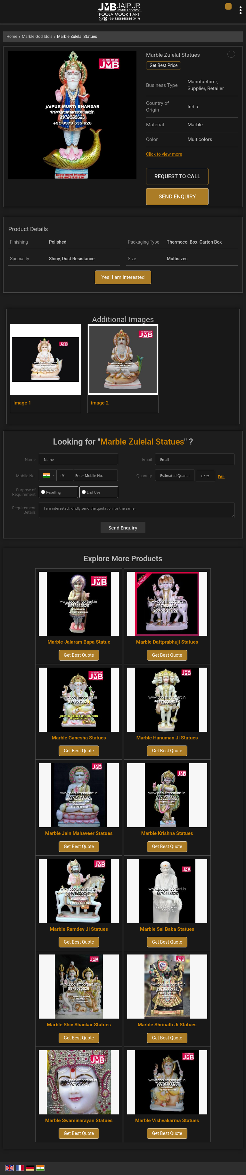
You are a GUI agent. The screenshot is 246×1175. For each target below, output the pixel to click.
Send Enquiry (177, 196)
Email (147, 459)
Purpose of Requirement (24, 492)
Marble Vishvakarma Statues (167, 1120)
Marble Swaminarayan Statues (78, 1120)
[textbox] (205, 475)
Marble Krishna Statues (167, 833)
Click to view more (164, 154)
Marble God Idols (37, 36)
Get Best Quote (79, 655)
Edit (221, 476)
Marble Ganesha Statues (79, 738)
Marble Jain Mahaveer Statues (79, 833)
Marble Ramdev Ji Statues (79, 929)
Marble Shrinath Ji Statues (167, 1025)
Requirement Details (24, 510)
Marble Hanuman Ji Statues (167, 738)
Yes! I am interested (123, 277)
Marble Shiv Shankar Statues (79, 1025)
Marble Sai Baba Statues (167, 929)
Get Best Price (163, 65)
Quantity (144, 476)
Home (11, 36)
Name (30, 459)
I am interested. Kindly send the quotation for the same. (136, 510)
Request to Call (177, 176)
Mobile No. (26, 476)
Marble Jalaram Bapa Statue (78, 642)
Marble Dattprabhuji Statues (167, 642)
